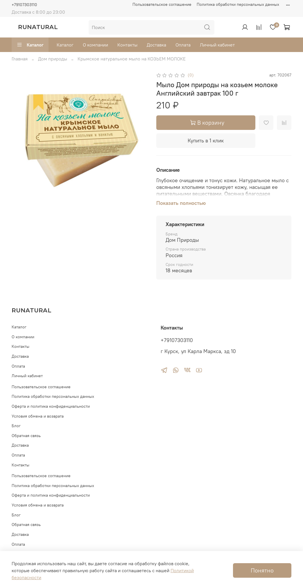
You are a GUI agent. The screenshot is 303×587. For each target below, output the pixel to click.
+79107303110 (24, 4)
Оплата (183, 45)
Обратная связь (26, 435)
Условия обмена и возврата (38, 416)
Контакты (127, 45)
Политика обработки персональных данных (238, 4)
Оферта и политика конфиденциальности (51, 406)
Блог (16, 425)
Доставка (156, 45)
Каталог (30, 45)
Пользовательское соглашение (161, 4)
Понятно (262, 570)
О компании (95, 45)
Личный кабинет (217, 45)
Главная (20, 59)
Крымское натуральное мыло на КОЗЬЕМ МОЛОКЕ (132, 59)
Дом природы (52, 59)
